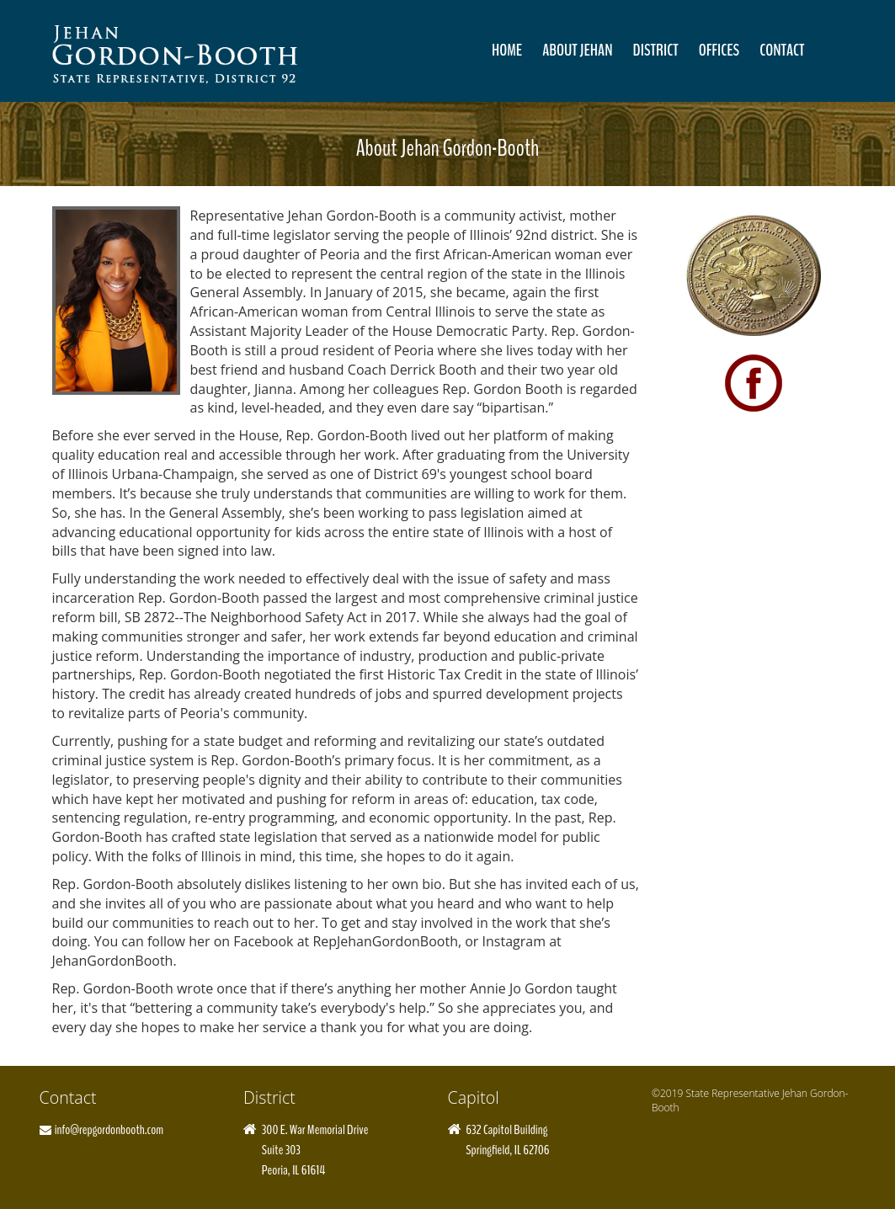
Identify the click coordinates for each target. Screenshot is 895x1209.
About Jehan (577, 50)
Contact (781, 50)
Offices (719, 50)
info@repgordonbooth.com (109, 1129)
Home (507, 50)
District (656, 50)
